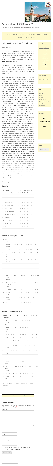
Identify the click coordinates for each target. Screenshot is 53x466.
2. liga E (41, 93)
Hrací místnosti (31, 34)
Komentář (5, 409)
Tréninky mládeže (44, 48)
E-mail (4, 434)
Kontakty (15, 34)
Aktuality (8, 34)
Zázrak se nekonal (8, 396)
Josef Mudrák (8, 385)
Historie (27, 38)
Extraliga (41, 95)
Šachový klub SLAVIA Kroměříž (18, 24)
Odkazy (33, 38)
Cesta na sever (29, 396)
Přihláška (22, 34)
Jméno (4, 428)
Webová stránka (6, 441)
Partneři (20, 38)
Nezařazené (42, 105)
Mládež (45, 34)
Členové (39, 34)
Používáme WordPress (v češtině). (10, 463)
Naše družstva (29, 383)
